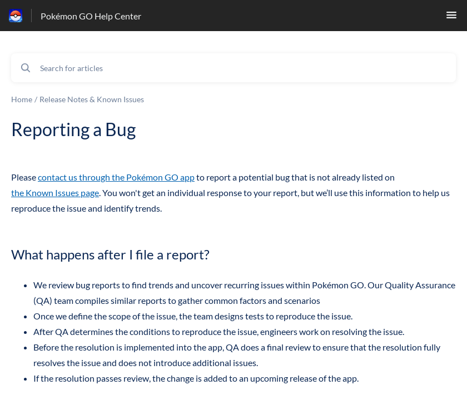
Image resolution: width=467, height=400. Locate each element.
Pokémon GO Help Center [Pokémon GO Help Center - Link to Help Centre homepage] (91, 16)
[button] (451, 18)
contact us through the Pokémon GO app (116, 177)
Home (21, 99)
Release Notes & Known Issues (91, 99)
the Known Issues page (55, 192)
